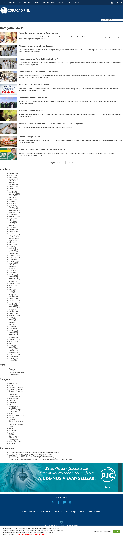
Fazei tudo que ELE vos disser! (32, 111)
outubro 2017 (14, 237)
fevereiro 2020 (14, 185)
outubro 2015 (14, 282)
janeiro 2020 (13, 186)
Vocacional (36, 2)
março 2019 (13, 205)
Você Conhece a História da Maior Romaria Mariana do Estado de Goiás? (47, 460)
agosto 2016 (13, 263)
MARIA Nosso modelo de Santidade (34, 85)
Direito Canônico (15, 397)
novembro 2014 (14, 302)
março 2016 (13, 272)
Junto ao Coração (49, 2)
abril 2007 (12, 347)
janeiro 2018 (13, 231)
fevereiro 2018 (14, 229)
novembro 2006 (14, 354)
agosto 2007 (13, 341)
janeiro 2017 (13, 254)
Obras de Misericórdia (16, 421)
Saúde (11, 434)
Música (11, 417)
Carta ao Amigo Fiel (16, 387)
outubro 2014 (14, 304)
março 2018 (13, 227)
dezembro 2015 (14, 278)
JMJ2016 (12, 408)
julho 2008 (12, 325)
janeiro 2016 (13, 276)
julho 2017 (12, 242)
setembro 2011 (14, 315)
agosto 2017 (13, 241)
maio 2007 (13, 345)
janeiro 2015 (13, 298)
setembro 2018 (14, 216)
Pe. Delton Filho (24, 2)
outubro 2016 (14, 259)
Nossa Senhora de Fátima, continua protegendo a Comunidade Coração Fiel (51, 124)
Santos (11, 432)
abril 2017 (12, 248)
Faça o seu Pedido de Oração (43, 456)
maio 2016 (13, 269)
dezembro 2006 (14, 353)
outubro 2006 (14, 356)
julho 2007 (12, 343)
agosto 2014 (13, 306)
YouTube (70, 502)
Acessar (12, 369)
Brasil (11, 385)
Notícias (12, 419)
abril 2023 (12, 183)
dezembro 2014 (14, 300)
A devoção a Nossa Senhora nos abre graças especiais (42, 149)
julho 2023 (12, 181)
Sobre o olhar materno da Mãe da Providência (38, 72)
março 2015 (13, 295)
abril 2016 (12, 270)
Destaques (13, 395)
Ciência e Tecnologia (16, 389)
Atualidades (13, 383)
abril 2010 (12, 319)
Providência (13, 430)
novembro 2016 (14, 257)
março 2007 (13, 349)
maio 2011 (13, 317)
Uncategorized (14, 440)
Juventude (13, 412)
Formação (12, 402)
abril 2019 (12, 203)
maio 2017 (13, 246)
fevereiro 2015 (14, 297)
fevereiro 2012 (14, 311)
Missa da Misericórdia (16, 415)
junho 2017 (13, 244)
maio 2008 (13, 326)
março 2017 (13, 250)
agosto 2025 (13, 175)
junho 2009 (13, 323)
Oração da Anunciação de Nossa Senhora (44, 452)
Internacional (13, 406)
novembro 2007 (14, 336)
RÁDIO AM (118, 2)
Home (3, 2)
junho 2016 (13, 267)
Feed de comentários (16, 373)
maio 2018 (13, 224)
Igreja (11, 404)
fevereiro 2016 (14, 274)
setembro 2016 (14, 261)
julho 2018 (12, 220)
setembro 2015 (14, 283)
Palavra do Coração (16, 425)
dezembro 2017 (14, 233)
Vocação (12, 443)
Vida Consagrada (15, 441)
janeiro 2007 (13, 351)
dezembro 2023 (14, 179)
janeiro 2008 (13, 332)
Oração (11, 423)
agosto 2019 (13, 196)
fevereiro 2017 (14, 252)
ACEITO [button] (116, 531)
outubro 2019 (14, 192)
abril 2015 (12, 293)
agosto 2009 (13, 321)
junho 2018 (13, 222)
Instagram (52, 502)
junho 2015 (13, 289)
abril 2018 (12, 226)
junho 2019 (13, 199)
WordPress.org (14, 375)
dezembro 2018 (14, 211)
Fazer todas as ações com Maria (33, 98)
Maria (11, 413)
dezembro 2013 (14, 308)
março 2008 (13, 328)
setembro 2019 (14, 194)
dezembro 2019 (14, 188)
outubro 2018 (14, 214)
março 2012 (13, 310)
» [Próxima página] (72, 163)
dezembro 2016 (14, 255)
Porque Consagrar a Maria (30, 137)
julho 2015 (12, 287)
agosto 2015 (13, 285)
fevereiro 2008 (14, 330)
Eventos (12, 400)
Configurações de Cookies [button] (101, 531)
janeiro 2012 (13, 313)
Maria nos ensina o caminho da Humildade (36, 46)
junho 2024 (13, 177)
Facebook (58, 502)
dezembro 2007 (14, 334)
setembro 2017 (14, 239)
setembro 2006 (14, 358)
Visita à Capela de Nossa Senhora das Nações (42, 458)
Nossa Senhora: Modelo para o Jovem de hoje (38, 33)
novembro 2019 (14, 190)
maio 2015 (13, 291)
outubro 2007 (14, 338)
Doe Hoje (61, 2)
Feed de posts (14, 371)
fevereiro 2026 (14, 173)
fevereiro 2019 (14, 207)
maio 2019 (13, 201)
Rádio (69, 2)
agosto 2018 (13, 218)
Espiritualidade (14, 398)
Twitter (64, 502)
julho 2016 (12, 265)
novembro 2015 (14, 280)
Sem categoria (14, 436)
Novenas (76, 2)
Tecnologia (13, 438)
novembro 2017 (14, 235)
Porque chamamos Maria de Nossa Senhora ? (38, 59)
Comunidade (12, 2)
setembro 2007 (14, 339)
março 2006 (13, 360)
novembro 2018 (14, 213)
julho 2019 (12, 198)
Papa (11, 427)
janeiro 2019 (13, 209)
